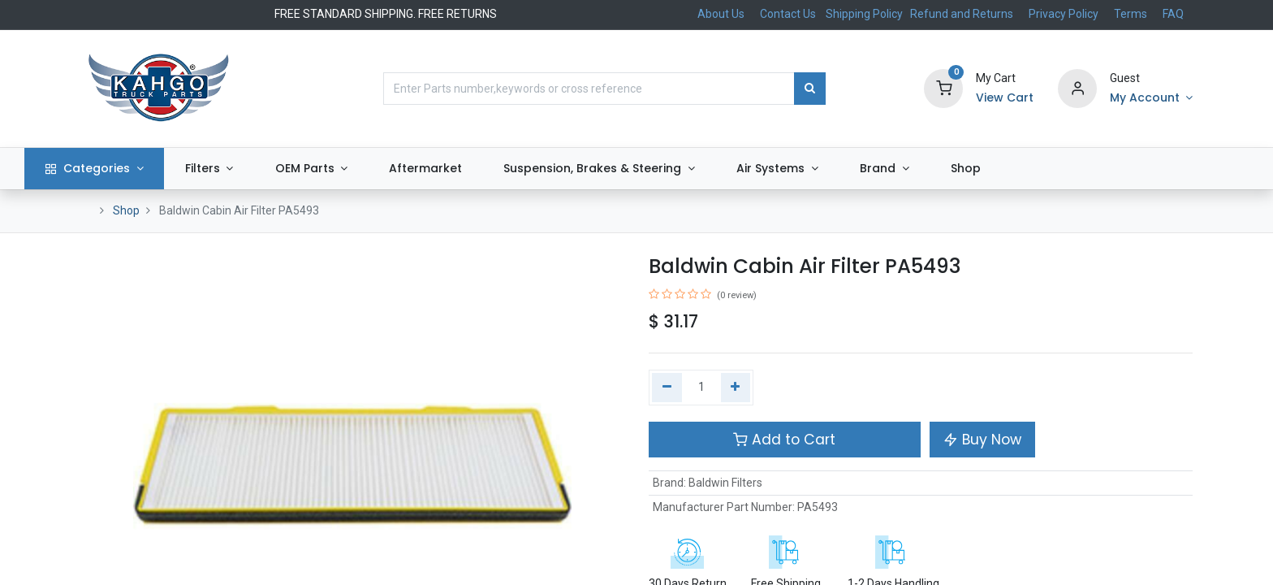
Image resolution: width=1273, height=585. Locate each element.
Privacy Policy (1063, 13)
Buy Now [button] (982, 439)
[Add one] (736, 387)
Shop (126, 210)
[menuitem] (481, 169)
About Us (720, 13)
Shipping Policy (865, 13)
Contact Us (788, 13)
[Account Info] (1151, 98)
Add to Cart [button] (784, 439)
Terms (1130, 13)
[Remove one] (667, 387)
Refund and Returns (961, 13)
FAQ (1173, 13)
